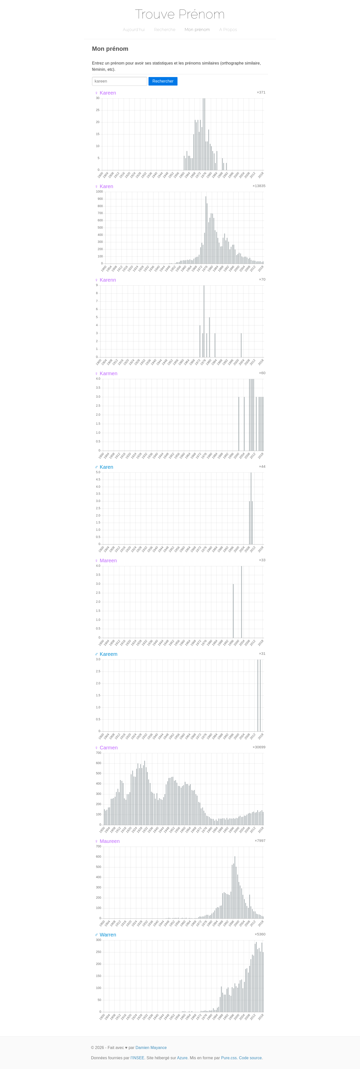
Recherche (165, 29)
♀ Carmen (106, 747)
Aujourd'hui (134, 29)
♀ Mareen (105, 560)
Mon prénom (197, 29)
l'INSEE (137, 1058)
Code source (250, 1058)
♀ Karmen (106, 373)
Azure (182, 1058)
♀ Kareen (105, 93)
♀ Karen (103, 186)
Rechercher (163, 81)
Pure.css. (229, 1058)
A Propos (228, 29)
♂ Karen (103, 467)
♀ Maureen (107, 841)
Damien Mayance (151, 1047)
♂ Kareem (106, 654)
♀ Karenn (105, 280)
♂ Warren (105, 934)
